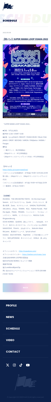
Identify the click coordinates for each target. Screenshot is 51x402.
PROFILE (11, 305)
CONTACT (13, 352)
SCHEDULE (13, 328)
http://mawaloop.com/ (27, 251)
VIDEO (10, 340)
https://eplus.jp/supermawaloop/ (15, 169)
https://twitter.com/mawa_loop (34, 254)
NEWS (10, 317)
